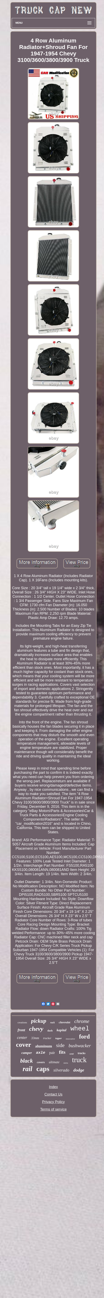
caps (42, 1069)
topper (58, 1038)
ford (84, 1036)
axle (40, 1052)
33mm (35, 1038)
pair (52, 1053)
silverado (61, 1070)
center (22, 1037)
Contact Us (53, 1094)
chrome (81, 1021)
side (60, 1045)
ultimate (54, 1062)
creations (22, 1022)
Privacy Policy (53, 1102)
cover (23, 1044)
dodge (78, 1070)
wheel (79, 1028)
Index (53, 1087)
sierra (66, 1063)
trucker (47, 1038)
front (21, 1030)
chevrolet (64, 1022)
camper (26, 1053)
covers (41, 1062)
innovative (70, 1039)
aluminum (43, 1046)
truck (79, 1060)
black (26, 1061)
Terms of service (53, 1109)
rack (52, 1022)
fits (62, 1052)
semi (71, 1053)
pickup (38, 1021)
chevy (36, 1028)
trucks (81, 1053)
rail (27, 1069)
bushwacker (80, 1045)
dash (50, 1030)
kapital (61, 1030)
